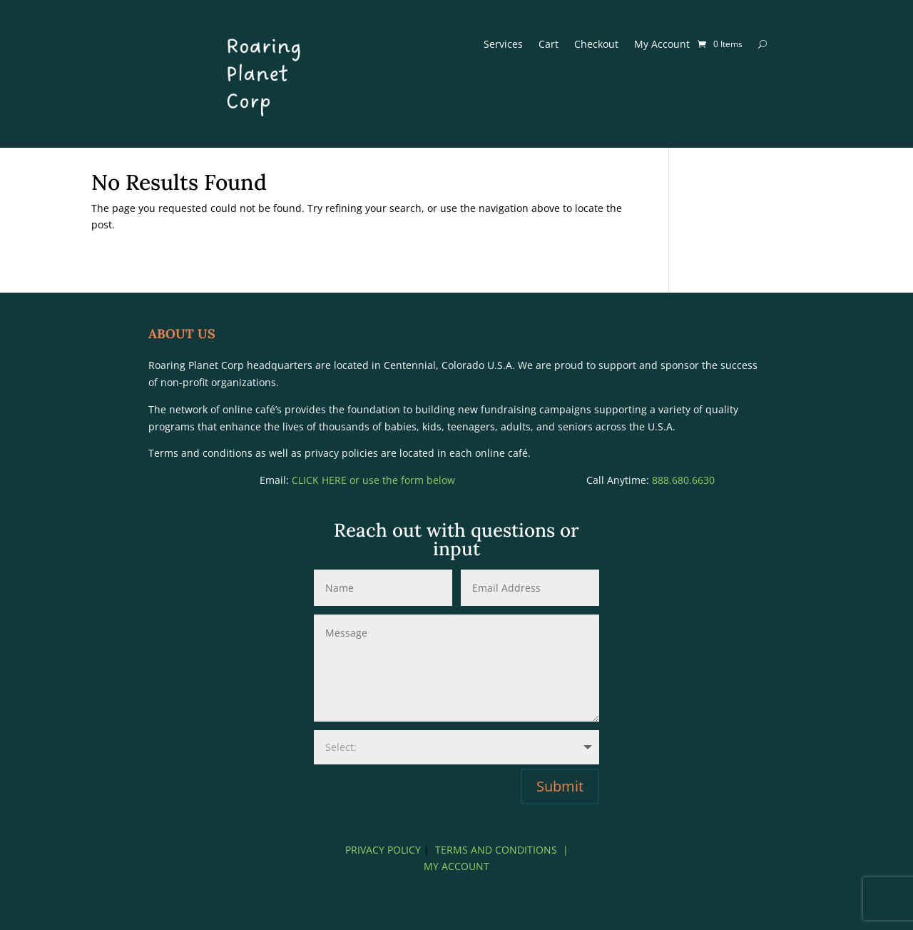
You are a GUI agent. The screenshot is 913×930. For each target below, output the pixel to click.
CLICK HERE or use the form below (375, 480)
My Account (662, 45)
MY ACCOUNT (456, 866)
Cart (548, 45)
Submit (559, 786)
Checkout (596, 45)
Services (503, 45)
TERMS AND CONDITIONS (496, 849)
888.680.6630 (683, 480)
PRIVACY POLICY (383, 849)
